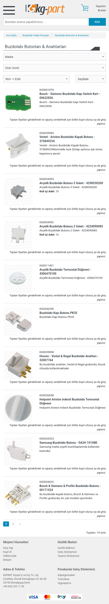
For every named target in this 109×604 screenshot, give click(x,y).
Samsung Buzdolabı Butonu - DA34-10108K (68, 442)
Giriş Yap (8, 548)
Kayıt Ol (7, 551)
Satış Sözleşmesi (67, 551)
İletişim (7, 559)
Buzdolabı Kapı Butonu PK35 (58, 313)
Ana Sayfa (11, 35)
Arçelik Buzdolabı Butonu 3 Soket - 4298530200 (71, 183)
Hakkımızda (9, 555)
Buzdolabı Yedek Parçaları (35, 35)
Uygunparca (64, 583)
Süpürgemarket (66, 575)
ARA (97, 22)
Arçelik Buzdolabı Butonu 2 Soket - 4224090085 (71, 226)
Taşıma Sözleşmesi (69, 555)
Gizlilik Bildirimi (66, 548)
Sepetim (101, 6)
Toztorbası (64, 579)
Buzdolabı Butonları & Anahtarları (72, 35)
